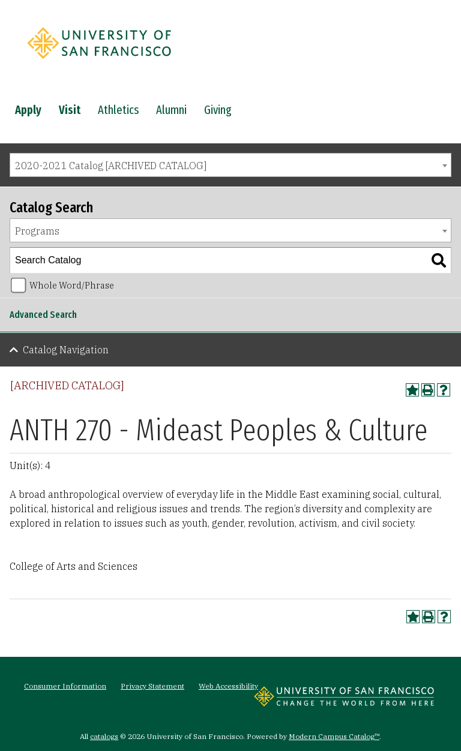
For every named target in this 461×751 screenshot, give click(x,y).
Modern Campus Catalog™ (334, 736)
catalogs (104, 736)
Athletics (118, 110)
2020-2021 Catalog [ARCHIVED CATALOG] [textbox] (110, 166)
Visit (69, 110)
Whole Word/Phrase (71, 285)
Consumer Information (65, 685)
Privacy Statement (152, 685)
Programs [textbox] (37, 231)
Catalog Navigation (66, 350)
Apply (28, 110)
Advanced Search (43, 314)
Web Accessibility (228, 685)
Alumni (171, 110)
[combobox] (230, 165)
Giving (218, 110)
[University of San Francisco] (99, 62)
